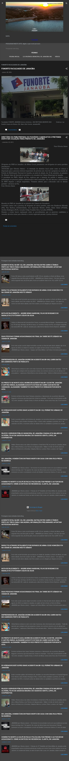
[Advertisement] (34, 241)
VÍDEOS (57, 56)
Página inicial (14, 56)
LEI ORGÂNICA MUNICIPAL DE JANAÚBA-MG (37, 56)
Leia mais (64, 284)
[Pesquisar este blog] (34, 48)
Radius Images (39, 510)
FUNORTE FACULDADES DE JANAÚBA (18, 69)
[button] (66, 69)
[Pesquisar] (66, 3)
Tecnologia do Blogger (34, 507)
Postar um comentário (10, 226)
